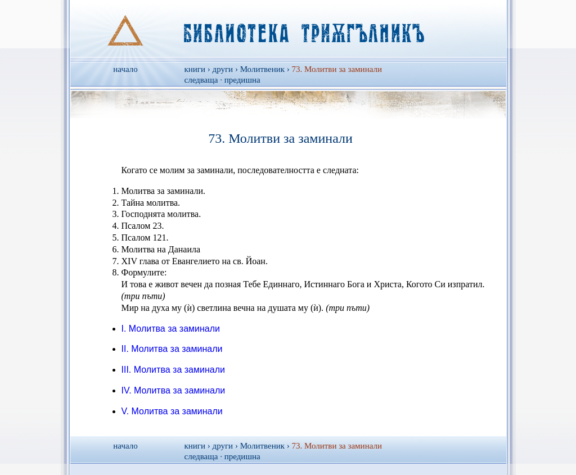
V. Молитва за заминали (172, 411)
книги (195, 69)
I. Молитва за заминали (171, 328)
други (223, 69)
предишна (242, 79)
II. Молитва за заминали (172, 349)
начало (125, 69)
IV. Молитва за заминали (174, 390)
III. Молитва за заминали (173, 369)
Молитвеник (262, 69)
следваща (201, 79)
